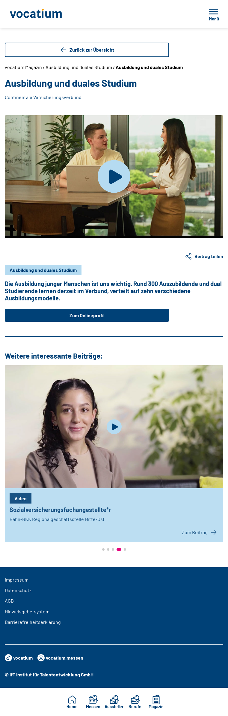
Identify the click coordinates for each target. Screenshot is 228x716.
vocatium (19, 657)
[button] (103, 549)
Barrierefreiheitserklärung (33, 622)
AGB (9, 600)
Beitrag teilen (204, 256)
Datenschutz (18, 590)
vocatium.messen (60, 657)
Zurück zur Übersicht (87, 49)
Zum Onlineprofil (87, 315)
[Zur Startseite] (49, 14)
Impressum (16, 579)
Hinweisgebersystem (27, 611)
